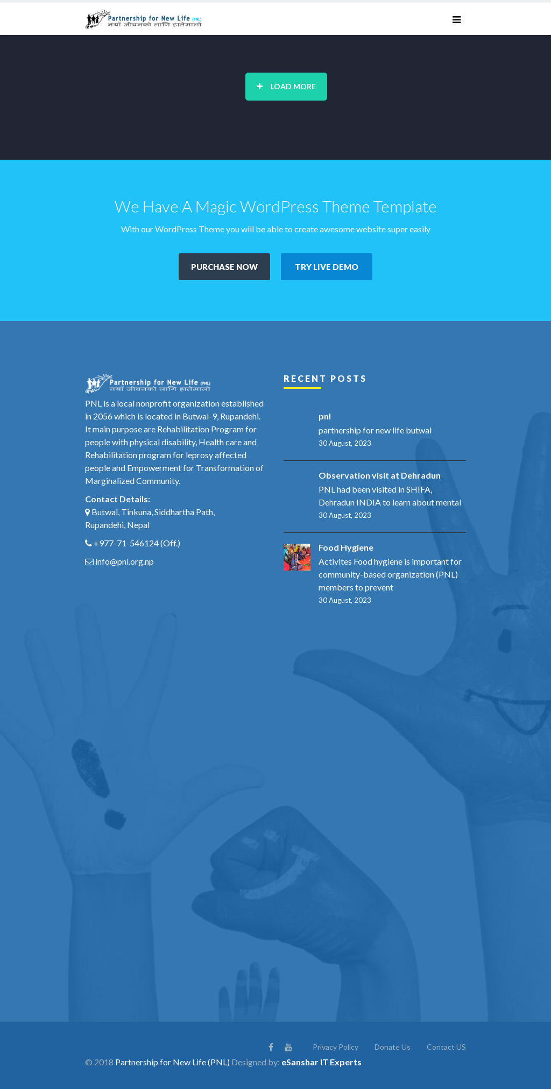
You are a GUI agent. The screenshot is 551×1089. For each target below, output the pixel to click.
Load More (286, 86)
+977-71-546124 (126, 543)
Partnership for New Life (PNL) (172, 1062)
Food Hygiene (346, 547)
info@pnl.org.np (124, 561)
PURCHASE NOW (224, 267)
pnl (325, 416)
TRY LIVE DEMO (326, 267)
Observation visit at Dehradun (380, 475)
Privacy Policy (335, 1046)
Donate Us (393, 1046)
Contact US (446, 1046)
